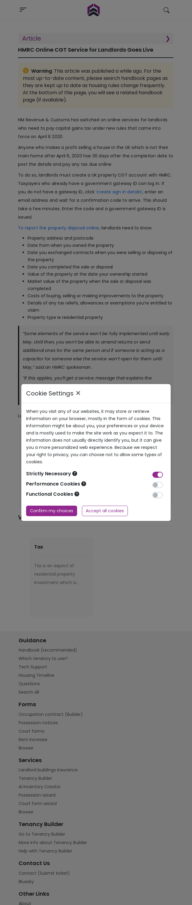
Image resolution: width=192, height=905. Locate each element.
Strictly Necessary (51, 473)
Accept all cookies (105, 511)
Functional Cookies (52, 494)
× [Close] (78, 393)
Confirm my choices (51, 511)
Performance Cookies (56, 483)
